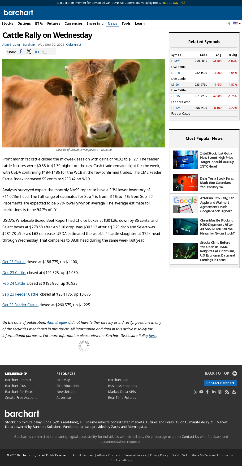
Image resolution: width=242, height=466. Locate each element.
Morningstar (137, 426)
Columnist (73, 44)
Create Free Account (21, 397)
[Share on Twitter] (28, 52)
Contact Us (190, 436)
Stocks (7, 23)
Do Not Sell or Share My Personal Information (202, 455)
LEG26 (175, 73)
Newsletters (65, 391)
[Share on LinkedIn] (37, 52)
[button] (237, 24)
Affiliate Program (108, 455)
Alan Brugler (57, 322)
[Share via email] (45, 51)
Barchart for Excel (19, 391)
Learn (140, 23)
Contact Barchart (220, 383)
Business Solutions (122, 385)
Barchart (29, 44)
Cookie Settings (121, 460)
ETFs (39, 23)
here (152, 335)
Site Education (67, 385)
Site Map (63, 379)
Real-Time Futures (122, 397)
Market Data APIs (122, 391)
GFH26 (175, 108)
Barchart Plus (15, 385)
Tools (126, 23)
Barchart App (118, 379)
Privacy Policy (159, 455)
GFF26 (175, 96)
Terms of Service (135, 455)
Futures (53, 23)
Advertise (63, 397)
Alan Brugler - (12, 44)
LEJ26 (175, 84)
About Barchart (83, 455)
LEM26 (175, 61)
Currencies (74, 23)
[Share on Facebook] (20, 52)
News (112, 23)
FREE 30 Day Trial (173, 3)
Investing (95, 23)
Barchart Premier (18, 379)
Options (24, 23)
